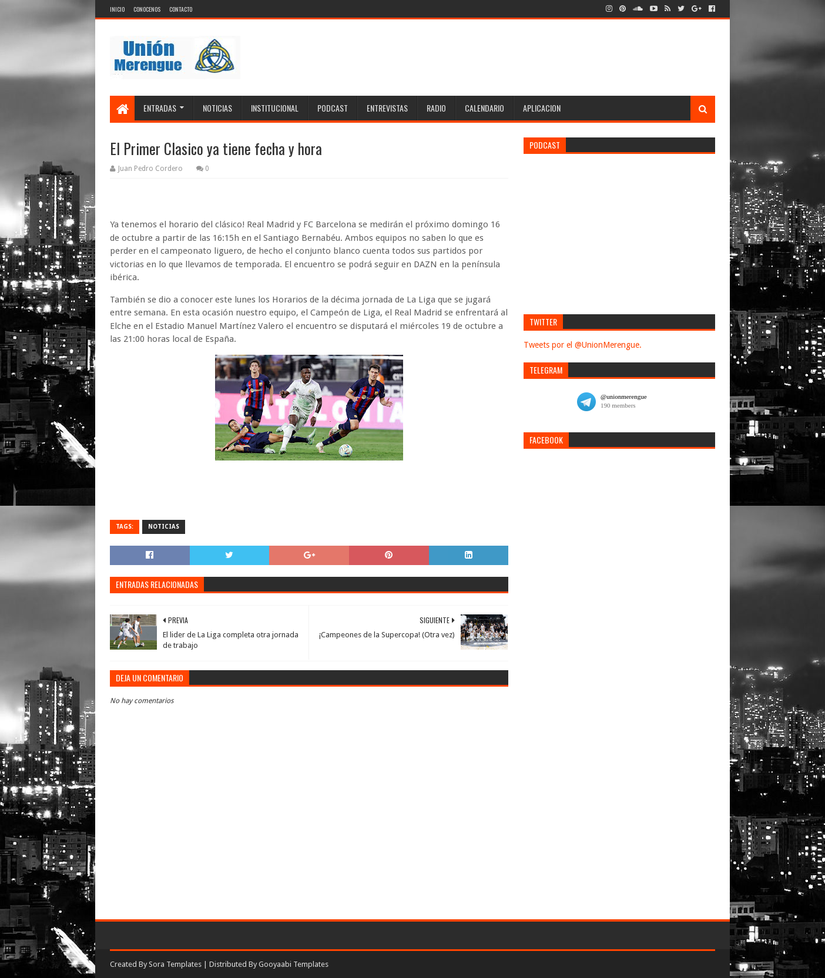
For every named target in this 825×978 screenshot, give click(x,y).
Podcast (332, 108)
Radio (436, 108)
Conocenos (146, 9)
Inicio (117, 9)
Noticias (217, 108)
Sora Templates (175, 964)
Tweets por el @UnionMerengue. (583, 344)
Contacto (180, 9)
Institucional (275, 108)
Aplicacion (542, 108)
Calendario (484, 108)
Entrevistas (387, 108)
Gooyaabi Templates (293, 964)
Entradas (159, 108)
